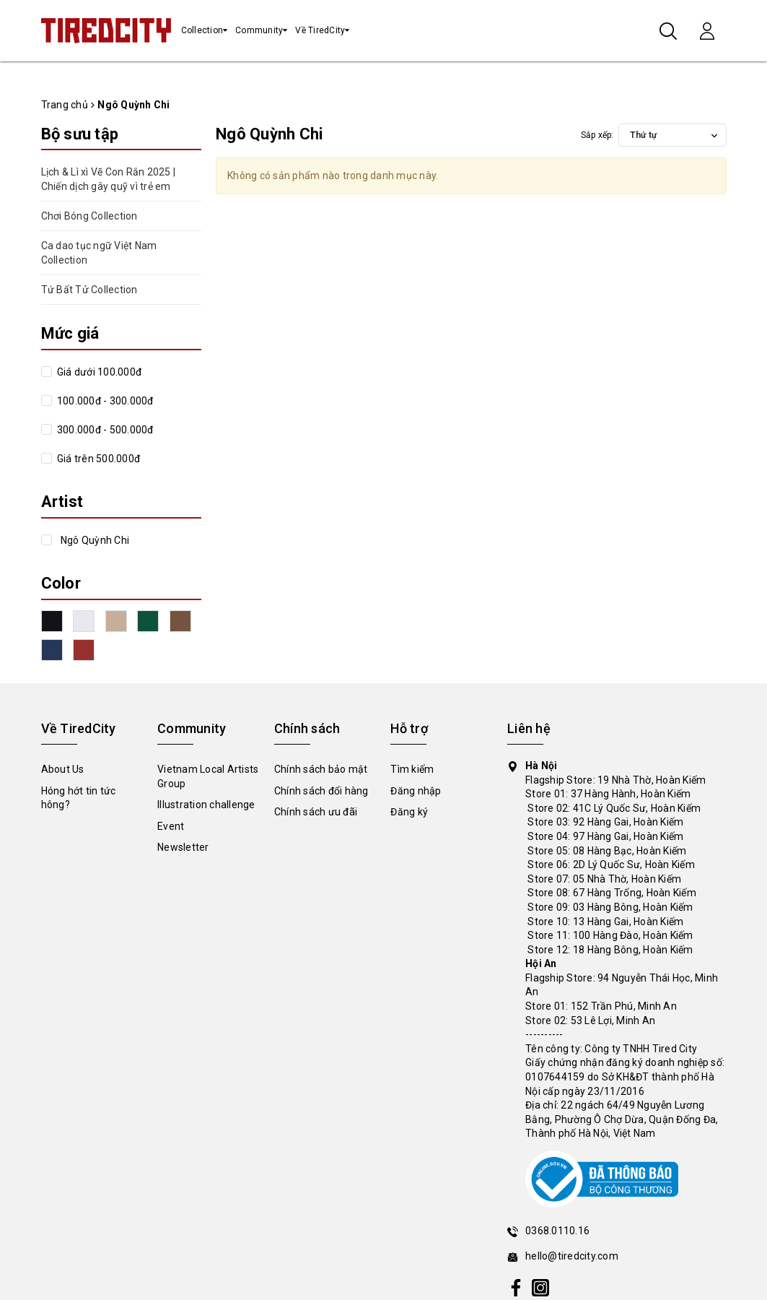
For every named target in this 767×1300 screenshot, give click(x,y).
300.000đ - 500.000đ (104, 430)
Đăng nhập (415, 791)
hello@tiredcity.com (571, 1256)
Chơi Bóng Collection (89, 216)
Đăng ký (409, 812)
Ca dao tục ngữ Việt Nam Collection (99, 253)
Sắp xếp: (597, 135)
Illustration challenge (206, 804)
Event (170, 826)
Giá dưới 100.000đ (98, 372)
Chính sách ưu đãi (315, 812)
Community (259, 30)
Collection (202, 30)
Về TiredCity (320, 30)
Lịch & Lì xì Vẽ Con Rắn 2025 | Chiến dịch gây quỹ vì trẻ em (108, 179)
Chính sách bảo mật (321, 769)
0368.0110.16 (557, 1230)
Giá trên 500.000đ (98, 458)
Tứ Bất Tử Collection (89, 289)
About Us (62, 769)
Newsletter (183, 847)
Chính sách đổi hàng (321, 791)
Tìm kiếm (412, 769)
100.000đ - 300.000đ (104, 401)
